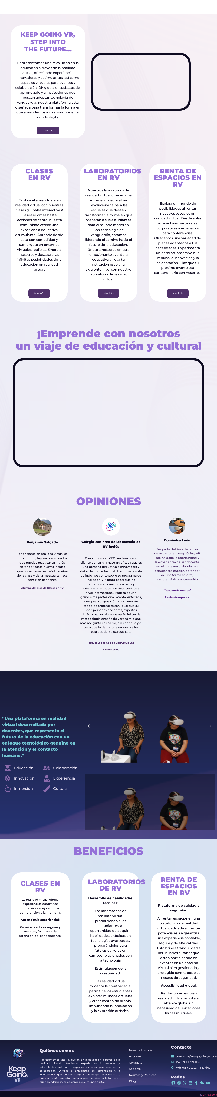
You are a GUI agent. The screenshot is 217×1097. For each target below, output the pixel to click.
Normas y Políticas (142, 1075)
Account (135, 1056)
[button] (89, 726)
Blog (132, 1081)
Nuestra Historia (140, 1050)
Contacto (136, 1062)
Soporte (135, 1069)
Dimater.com (210, 1094)
